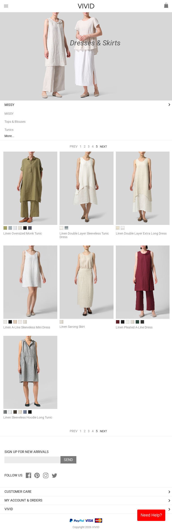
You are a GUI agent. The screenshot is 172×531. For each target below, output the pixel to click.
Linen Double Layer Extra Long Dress (141, 233)
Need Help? (151, 515)
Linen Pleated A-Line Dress (134, 327)
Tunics (8, 129)
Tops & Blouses (15, 121)
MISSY (9, 105)
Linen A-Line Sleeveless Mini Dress (26, 327)
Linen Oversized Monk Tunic (22, 233)
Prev (73, 146)
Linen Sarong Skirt (72, 326)
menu (6, 6)
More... (9, 136)
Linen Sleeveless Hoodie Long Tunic (27, 417)
